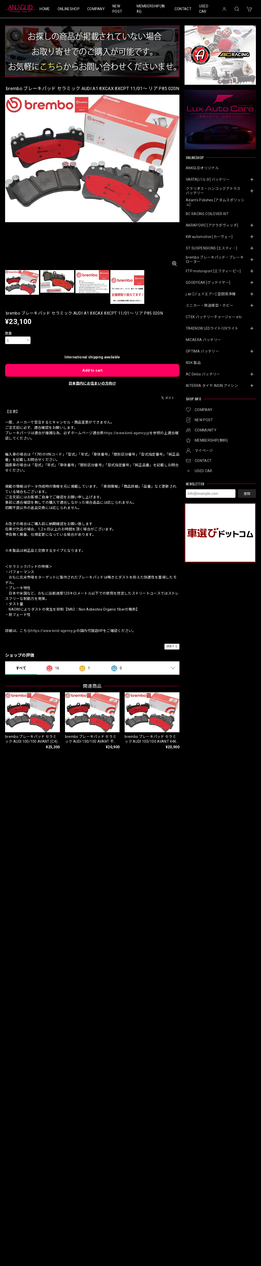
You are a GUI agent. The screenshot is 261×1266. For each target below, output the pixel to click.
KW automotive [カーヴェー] (209, 237)
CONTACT (183, 9)
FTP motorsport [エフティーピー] (213, 271)
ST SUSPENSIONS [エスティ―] (211, 248)
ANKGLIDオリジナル (202, 168)
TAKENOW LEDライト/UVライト (212, 328)
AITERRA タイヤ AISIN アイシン (212, 386)
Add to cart (92, 370)
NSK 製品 (193, 363)
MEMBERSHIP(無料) (151, 8)
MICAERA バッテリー (203, 340)
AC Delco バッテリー (203, 374)
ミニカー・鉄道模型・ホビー (209, 305)
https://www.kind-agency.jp (126, 433)
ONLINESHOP (69, 9)
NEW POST (117, 8)
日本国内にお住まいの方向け (92, 383)
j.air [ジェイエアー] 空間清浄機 (211, 294)
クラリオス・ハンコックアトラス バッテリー (215, 191)
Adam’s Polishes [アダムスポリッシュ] (215, 202)
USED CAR (203, 8)
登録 (247, 494)
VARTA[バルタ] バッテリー (208, 179)
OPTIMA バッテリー (202, 351)
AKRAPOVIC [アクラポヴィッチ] (212, 225)
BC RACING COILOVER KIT (207, 214)
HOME (45, 9)
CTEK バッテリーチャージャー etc (214, 317)
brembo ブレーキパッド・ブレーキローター (215, 259)
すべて (21, 668)
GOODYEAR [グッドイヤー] (208, 282)
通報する (172, 646)
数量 (8, 333)
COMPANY (96, 9)
